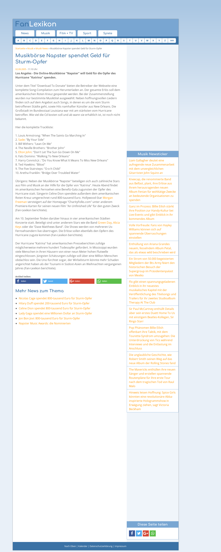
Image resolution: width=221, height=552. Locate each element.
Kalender (82, 546)
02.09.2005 (20, 69)
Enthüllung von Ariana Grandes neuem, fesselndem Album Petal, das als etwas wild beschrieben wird (152, 248)
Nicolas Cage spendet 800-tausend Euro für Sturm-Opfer (55, 298)
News (25, 33)
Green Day (105, 222)
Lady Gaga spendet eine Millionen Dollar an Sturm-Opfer (55, 313)
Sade (21, 140)
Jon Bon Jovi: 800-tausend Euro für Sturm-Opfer (49, 318)
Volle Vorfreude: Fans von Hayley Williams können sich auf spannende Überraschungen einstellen (150, 231)
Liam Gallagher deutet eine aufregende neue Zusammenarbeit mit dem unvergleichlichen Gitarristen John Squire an (151, 166)
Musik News (42, 48)
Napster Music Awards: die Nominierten (45, 323)
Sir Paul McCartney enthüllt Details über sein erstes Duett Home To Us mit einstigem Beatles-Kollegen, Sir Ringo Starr (152, 315)
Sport (87, 33)
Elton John (25, 152)
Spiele (107, 33)
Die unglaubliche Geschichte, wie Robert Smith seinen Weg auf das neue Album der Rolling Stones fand (152, 359)
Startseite (20, 48)
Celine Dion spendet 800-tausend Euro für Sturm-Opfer (54, 308)
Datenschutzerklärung (101, 546)
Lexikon (35, 24)
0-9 (172, 40)
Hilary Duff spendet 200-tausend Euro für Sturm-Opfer (54, 303)
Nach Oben (70, 546)
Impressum (120, 546)
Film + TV (66, 33)
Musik (45, 33)
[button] (27, 281)
